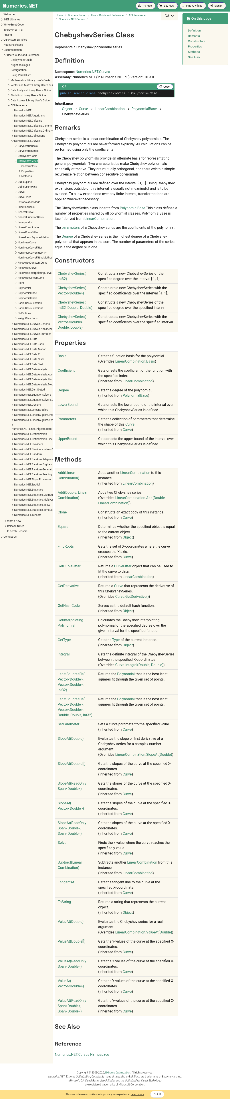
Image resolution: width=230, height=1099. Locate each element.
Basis (62, 356)
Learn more (137, 1094)
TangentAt (66, 882)
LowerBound (67, 405)
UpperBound (67, 439)
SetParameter (68, 724)
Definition (194, 30)
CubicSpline (10, 181)
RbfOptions (9, 313)
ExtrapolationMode (14, 202)
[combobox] (169, 16)
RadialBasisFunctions (16, 308)
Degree (67, 236)
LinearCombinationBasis (135, 361)
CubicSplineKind (12, 186)
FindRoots (66, 546)
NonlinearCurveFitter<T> (17, 252)
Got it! (157, 1094)
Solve (62, 843)
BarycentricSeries (13, 150)
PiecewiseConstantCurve (18, 262)
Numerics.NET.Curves (93, 72)
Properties (13, 171)
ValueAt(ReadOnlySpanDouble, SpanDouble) (72, 1005)
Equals (63, 527)
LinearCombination (14, 227)
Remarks (194, 35)
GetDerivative (68, 586)
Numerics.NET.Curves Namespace (82, 1054)
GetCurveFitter (69, 566)
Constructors (14, 166)
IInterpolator (10, 222)
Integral (64, 654)
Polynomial (9, 288)
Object (67, 109)
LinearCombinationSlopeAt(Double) (143, 754)
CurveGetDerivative (132, 596)
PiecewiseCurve (12, 267)
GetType (64, 640)
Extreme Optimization (117, 1072)
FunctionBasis (11, 207)
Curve (6, 191)
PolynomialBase (12, 293)
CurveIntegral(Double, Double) (139, 665)
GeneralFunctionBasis (16, 217)
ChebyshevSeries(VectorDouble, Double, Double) (72, 322)
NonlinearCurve (12, 242)
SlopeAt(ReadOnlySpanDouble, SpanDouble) (72, 828)
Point (6, 282)
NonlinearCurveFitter (15, 247)
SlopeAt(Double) (70, 738)
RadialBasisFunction (15, 303)
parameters (71, 227)
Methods (12, 176)
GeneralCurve (11, 212)
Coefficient (66, 370)
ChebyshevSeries (13, 161)
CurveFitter (9, 197)
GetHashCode (69, 606)
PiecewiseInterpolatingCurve (20, 272)
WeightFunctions (13, 318)
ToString (64, 902)
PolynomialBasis (13, 298)
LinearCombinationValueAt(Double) (143, 932)
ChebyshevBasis (12, 156)
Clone (62, 512)
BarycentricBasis (13, 146)
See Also (194, 57)
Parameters (67, 419)
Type (116, 640)
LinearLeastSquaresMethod (19, 237)
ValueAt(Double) (70, 921)
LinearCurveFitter (13, 232)
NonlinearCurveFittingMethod (20, 257)
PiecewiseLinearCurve (16, 277)
